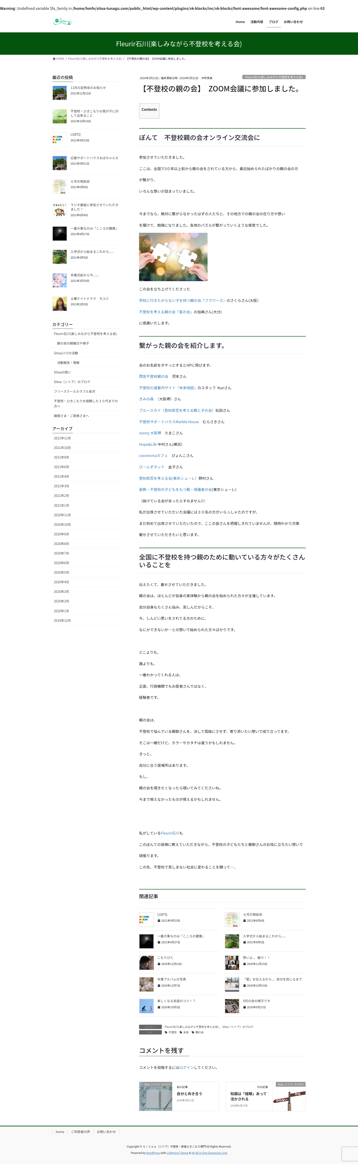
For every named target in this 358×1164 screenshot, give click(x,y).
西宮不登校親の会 (155, 376)
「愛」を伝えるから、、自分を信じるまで (272, 979)
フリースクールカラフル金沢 (74, 391)
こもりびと (165, 957)
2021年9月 (61, 457)
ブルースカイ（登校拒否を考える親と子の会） (177, 410)
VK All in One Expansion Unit (209, 1153)
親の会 (199, 1032)
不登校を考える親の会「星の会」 (166, 311)
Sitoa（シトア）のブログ (237, 1027)
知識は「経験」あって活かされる (248, 1096)
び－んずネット (152, 466)
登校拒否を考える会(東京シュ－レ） (169, 478)
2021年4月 (61, 476)
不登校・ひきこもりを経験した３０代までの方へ (86, 403)
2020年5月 (61, 572)
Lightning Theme (177, 1153)
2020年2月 (61, 601)
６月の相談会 (252, 914)
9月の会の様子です (256, 1000)
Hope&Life (148, 444)
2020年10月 (62, 524)
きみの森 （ (149, 399)
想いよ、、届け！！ (256, 957)
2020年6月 (61, 562)
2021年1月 (61, 505)
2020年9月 (61, 534)
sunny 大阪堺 (150, 433)
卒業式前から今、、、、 (86, 275)
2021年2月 (61, 495)
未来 (186, 1032)
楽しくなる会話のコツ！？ (176, 1000)
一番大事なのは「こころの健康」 (181, 936)
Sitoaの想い (62, 372)
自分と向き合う (189, 1093)
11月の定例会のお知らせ (88, 87)
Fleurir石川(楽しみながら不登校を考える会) (274, 77)
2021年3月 (61, 486)
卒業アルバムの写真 (171, 979)
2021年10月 (62, 447)
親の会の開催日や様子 (73, 343)
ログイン (186, 1067)
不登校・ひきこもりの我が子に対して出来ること (94, 113)
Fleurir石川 (170, 833)
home (60, 1131)
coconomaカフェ (153, 455)
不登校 (172, 1032)
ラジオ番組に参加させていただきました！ (94, 207)
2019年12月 (62, 620)
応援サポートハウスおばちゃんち (96, 158)
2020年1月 (61, 611)
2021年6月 (61, 466)
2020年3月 (61, 591)
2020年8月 (61, 543)
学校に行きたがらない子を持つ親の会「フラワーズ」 (182, 300)
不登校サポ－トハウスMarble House (169, 421)
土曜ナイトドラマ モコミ (90, 298)
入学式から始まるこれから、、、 (265, 936)
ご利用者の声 (80, 1131)
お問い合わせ (106, 1131)
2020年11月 (62, 515)
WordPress (153, 1153)
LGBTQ (162, 914)
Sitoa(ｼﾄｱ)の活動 (66, 353)
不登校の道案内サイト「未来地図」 (168, 387)
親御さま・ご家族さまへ (71, 415)
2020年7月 (61, 553)
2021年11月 (62, 438)
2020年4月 (61, 582)
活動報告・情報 (68, 362)
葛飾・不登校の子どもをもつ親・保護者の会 (175, 489)
